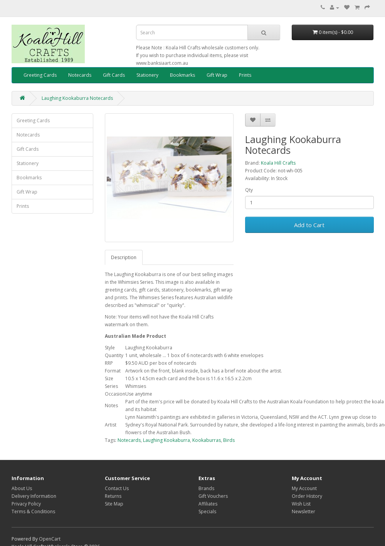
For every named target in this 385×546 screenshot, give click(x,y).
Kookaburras (206, 440)
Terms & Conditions (33, 511)
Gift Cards (114, 75)
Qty (249, 190)
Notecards (79, 75)
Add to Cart (309, 225)
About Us (22, 488)
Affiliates (207, 504)
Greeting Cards (40, 75)
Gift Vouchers (213, 496)
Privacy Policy (26, 504)
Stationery (147, 75)
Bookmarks (182, 75)
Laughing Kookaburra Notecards (77, 98)
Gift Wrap (217, 75)
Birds (229, 440)
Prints (245, 75)
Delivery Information (34, 496)
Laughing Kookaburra (166, 440)
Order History (307, 496)
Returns (113, 496)
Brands (206, 488)
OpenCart (50, 539)
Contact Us (117, 488)
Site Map (114, 504)
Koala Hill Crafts (278, 163)
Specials (207, 511)
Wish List (301, 504)
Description (123, 257)
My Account (304, 488)
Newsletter (303, 511)
